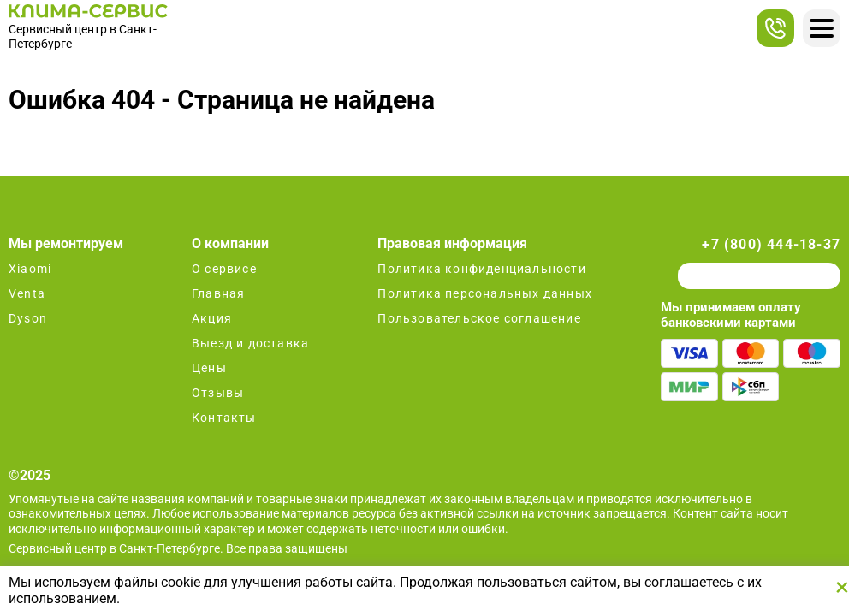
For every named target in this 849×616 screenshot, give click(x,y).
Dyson (28, 318)
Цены (209, 368)
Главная (218, 293)
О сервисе (224, 268)
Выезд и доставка (250, 343)
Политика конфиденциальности (481, 268)
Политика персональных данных (484, 293)
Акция (212, 318)
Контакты (224, 417)
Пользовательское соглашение (478, 318)
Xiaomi (30, 268)
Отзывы (218, 393)
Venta (27, 293)
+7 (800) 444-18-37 (771, 244)
